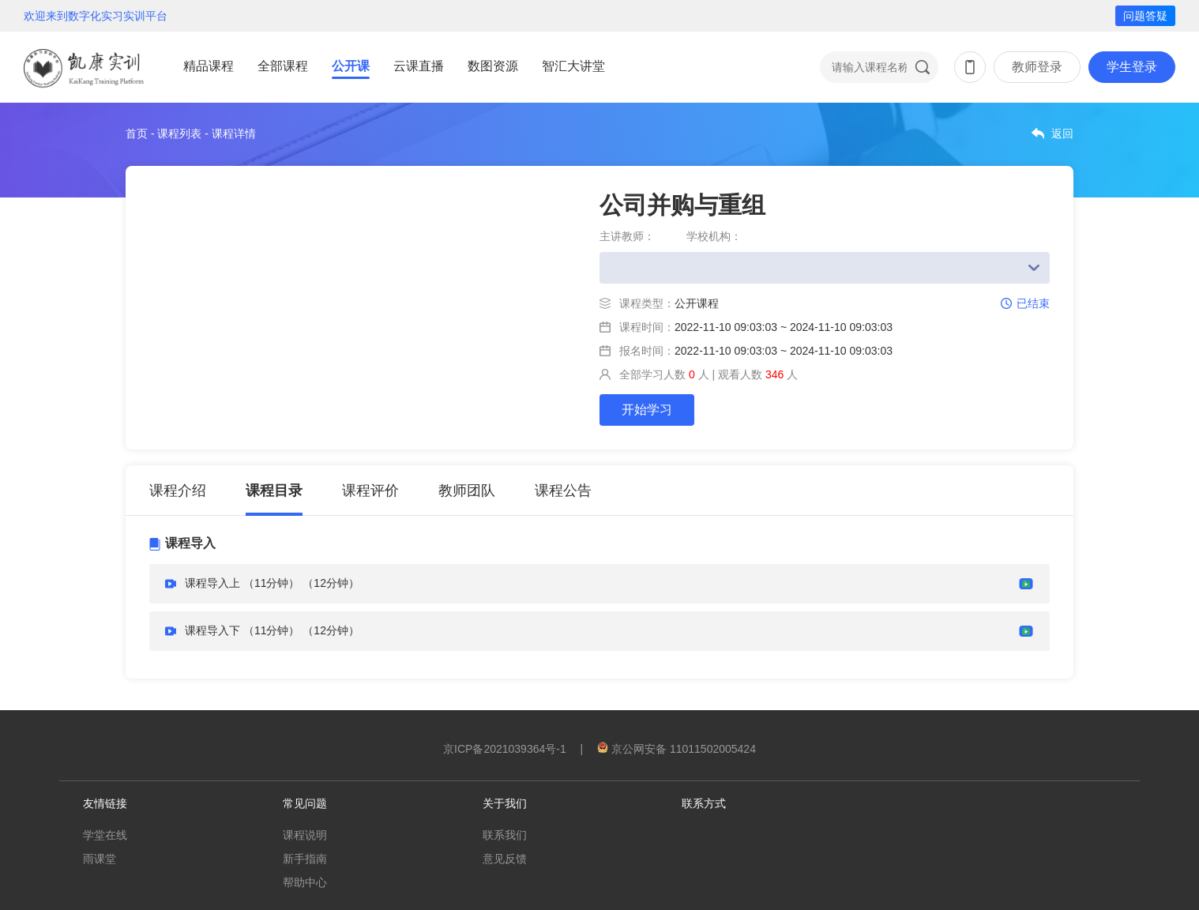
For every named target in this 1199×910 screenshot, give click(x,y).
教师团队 (466, 490)
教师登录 (1037, 66)
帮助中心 (305, 882)
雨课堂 (99, 858)
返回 (1062, 133)
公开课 (351, 66)
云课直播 (418, 66)
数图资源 (493, 66)
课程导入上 (214, 583)
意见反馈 (505, 858)
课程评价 (370, 490)
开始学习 (647, 409)
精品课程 (208, 66)
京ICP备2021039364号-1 (504, 749)
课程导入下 (212, 630)
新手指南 (305, 858)
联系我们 (505, 835)
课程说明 (305, 835)
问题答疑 (1145, 15)
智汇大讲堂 (573, 66)
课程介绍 (177, 490)
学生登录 (1132, 66)
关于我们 (505, 803)
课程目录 (274, 490)
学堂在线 (105, 835)
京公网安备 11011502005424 (676, 749)
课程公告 (563, 490)
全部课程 (282, 66)
